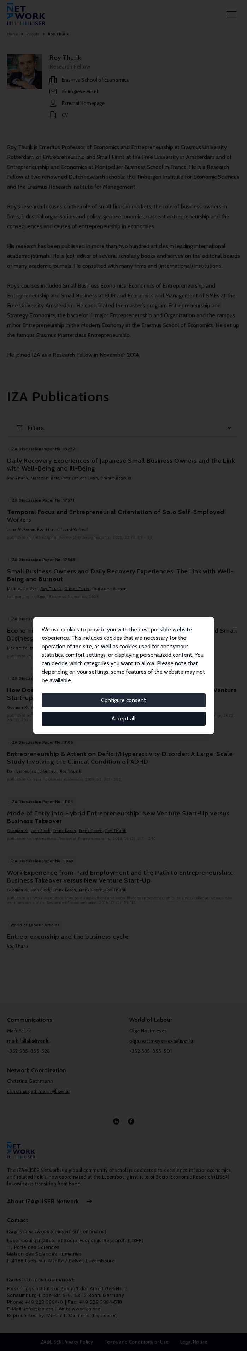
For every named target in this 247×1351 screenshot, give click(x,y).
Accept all (123, 718)
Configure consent (123, 700)
